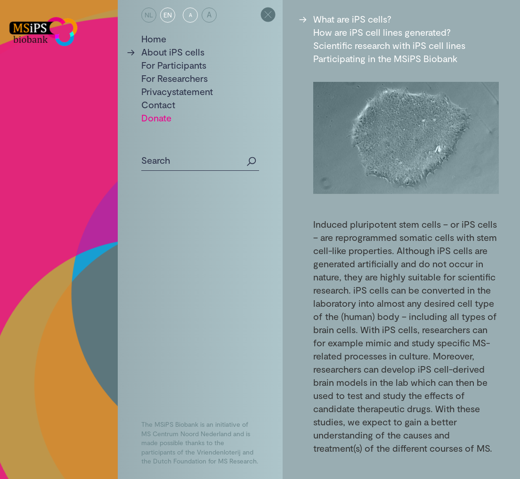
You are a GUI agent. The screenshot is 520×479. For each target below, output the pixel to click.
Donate (156, 117)
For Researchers (174, 78)
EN (167, 15)
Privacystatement (177, 91)
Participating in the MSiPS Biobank (385, 58)
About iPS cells (172, 51)
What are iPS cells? (352, 18)
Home (153, 38)
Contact (158, 104)
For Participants (173, 65)
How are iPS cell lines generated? (382, 32)
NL (149, 15)
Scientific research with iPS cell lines (389, 45)
